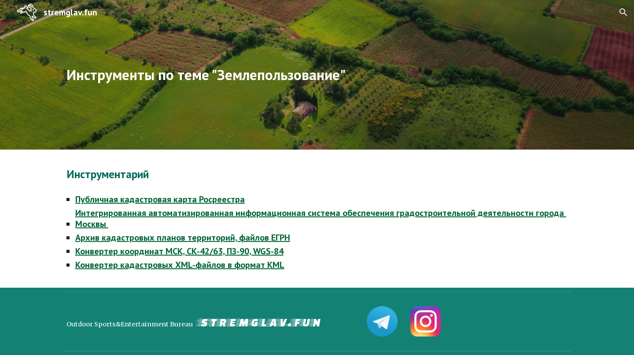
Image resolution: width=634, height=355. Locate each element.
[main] (273, 75)
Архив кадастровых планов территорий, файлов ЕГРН (182, 237)
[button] (623, 12)
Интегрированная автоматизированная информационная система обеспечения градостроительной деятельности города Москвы (320, 218)
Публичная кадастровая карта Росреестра (160, 199)
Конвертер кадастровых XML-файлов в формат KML (179, 265)
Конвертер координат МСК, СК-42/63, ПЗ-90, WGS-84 (179, 251)
